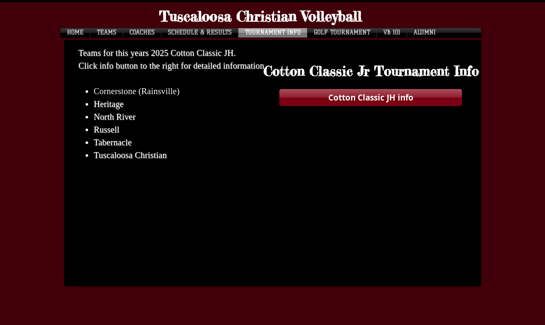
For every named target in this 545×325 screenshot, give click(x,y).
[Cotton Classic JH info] (370, 97)
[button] (371, 72)
